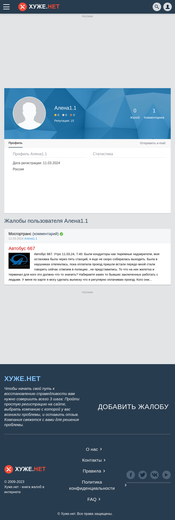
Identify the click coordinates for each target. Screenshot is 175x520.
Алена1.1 (30, 238)
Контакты (92, 460)
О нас (92, 449)
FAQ (92, 499)
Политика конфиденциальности (92, 485)
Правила (92, 470)
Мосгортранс (20, 234)
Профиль (16, 143)
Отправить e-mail (152, 143)
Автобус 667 (22, 248)
